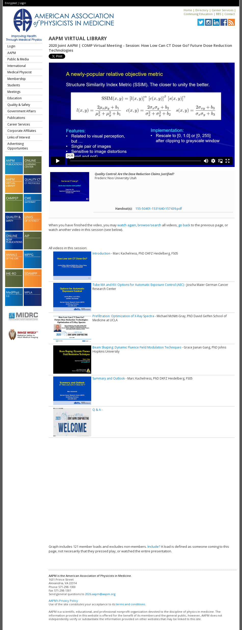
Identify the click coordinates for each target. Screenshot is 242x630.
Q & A (96, 410)
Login (23, 3)
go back (184, 225)
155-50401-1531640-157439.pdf (159, 208)
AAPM (11, 53)
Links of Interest (18, 137)
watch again (126, 225)
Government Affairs (21, 111)
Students (13, 85)
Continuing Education (198, 14)
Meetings (13, 92)
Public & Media (18, 59)
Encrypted (11, 3)
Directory (201, 10)
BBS (218, 14)
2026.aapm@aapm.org (100, 594)
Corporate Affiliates (21, 131)
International (16, 66)
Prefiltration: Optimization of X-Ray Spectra (123, 316)
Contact (229, 14)
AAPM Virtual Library (78, 38)
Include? (153, 546)
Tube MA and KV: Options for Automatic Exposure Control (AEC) (138, 285)
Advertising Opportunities (17, 146)
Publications (16, 118)
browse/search (149, 225)
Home (188, 10)
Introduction (101, 253)
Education (14, 98)
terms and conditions (130, 604)
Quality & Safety (18, 105)
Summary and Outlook (108, 378)
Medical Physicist (19, 72)
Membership (16, 79)
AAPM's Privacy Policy (63, 601)
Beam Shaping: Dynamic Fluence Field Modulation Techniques (136, 347)
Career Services (222, 10)
